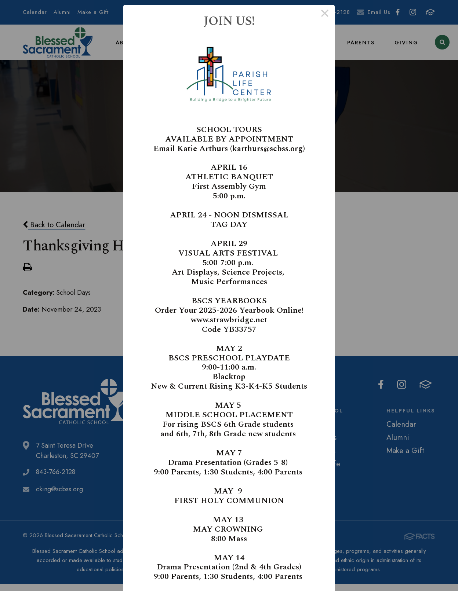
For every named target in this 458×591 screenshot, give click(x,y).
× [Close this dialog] (325, 15)
